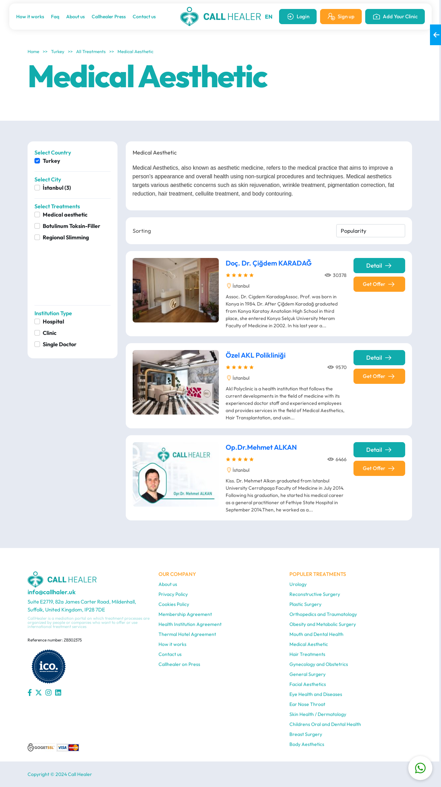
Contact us (144, 16)
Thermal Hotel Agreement (187, 634)
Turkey (57, 51)
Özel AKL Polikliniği (256, 356)
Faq (55, 16)
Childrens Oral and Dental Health (325, 724)
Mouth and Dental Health (316, 634)
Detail (379, 267)
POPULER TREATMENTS (317, 574)
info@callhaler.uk (52, 592)
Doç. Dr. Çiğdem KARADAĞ (269, 264)
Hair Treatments (307, 654)
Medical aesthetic (65, 214)
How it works (30, 16)
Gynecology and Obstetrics (318, 664)
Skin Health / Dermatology (317, 714)
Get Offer (379, 286)
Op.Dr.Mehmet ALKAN (261, 449)
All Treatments (91, 51)
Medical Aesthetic (135, 51)
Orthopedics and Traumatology (323, 614)
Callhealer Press (109, 16)
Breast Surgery (305, 734)
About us (75, 16)
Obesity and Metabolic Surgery (322, 624)
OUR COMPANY (177, 574)
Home (33, 51)
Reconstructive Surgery (314, 594)
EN (269, 16)
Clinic (50, 332)
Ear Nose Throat (307, 704)
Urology (298, 584)
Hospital (53, 321)
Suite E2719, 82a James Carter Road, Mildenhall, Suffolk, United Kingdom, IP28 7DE (82, 605)
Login (297, 16)
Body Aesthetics (306, 744)
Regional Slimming (66, 237)
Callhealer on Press (179, 664)
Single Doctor (59, 344)
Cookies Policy (173, 604)
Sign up (341, 16)
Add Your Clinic (395, 16)
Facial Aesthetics (307, 684)
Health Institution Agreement (190, 624)
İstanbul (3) (57, 187)
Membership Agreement (185, 614)
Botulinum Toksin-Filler (71, 225)
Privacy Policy (173, 594)
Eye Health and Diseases (315, 694)
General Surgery (307, 674)
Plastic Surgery (305, 604)
